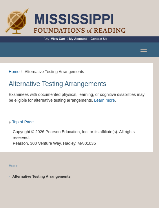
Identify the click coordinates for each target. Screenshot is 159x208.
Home (14, 71)
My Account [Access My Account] (78, 38)
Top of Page (23, 122)
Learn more (104, 100)
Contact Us (99, 38)
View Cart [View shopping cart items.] (54, 38)
